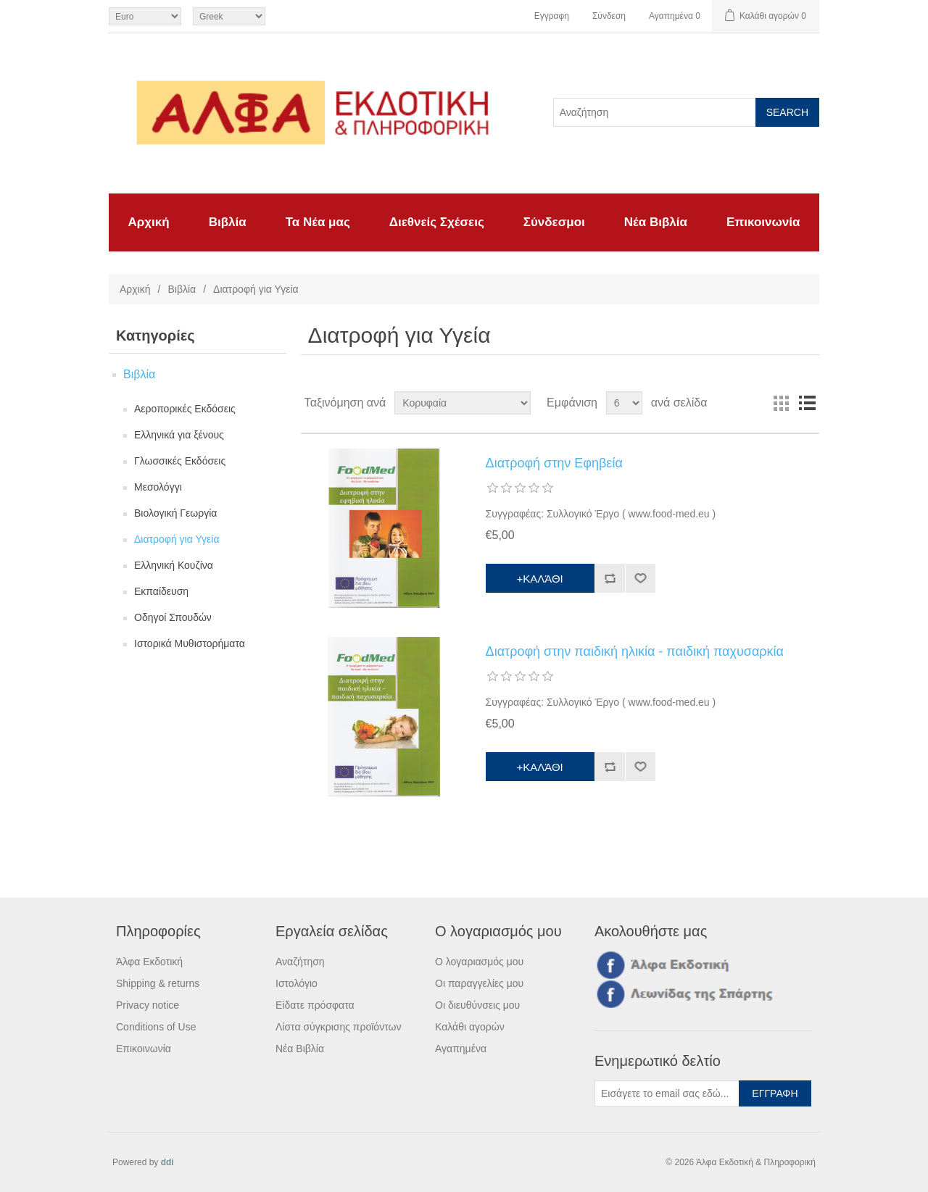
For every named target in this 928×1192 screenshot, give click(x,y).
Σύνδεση (609, 16)
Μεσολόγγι (158, 487)
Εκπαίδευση (161, 591)
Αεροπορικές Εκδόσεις (185, 408)
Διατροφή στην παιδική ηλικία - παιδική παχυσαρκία (635, 651)
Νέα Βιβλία (655, 222)
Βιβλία (227, 222)
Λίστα (807, 402)
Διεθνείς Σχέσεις (436, 222)
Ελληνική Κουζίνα (173, 565)
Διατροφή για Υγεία (177, 539)
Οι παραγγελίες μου (479, 983)
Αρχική (149, 222)
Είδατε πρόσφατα (315, 1005)
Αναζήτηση (300, 961)
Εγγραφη (551, 16)
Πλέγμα (781, 402)
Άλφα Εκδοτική (149, 961)
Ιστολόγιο (297, 983)
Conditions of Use (156, 1027)
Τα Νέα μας (318, 222)
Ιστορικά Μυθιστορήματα (189, 643)
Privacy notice (147, 1005)
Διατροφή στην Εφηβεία (554, 463)
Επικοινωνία (763, 222)
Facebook (608, 964)
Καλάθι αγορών (470, 1027)
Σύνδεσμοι (554, 222)
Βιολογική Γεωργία (175, 513)
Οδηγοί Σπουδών (173, 617)
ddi (167, 1162)
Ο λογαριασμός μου (479, 961)
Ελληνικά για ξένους (179, 435)
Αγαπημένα (460, 1048)
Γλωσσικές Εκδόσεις (179, 461)
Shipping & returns (157, 983)
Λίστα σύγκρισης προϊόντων (338, 1027)
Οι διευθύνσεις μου (477, 1005)
